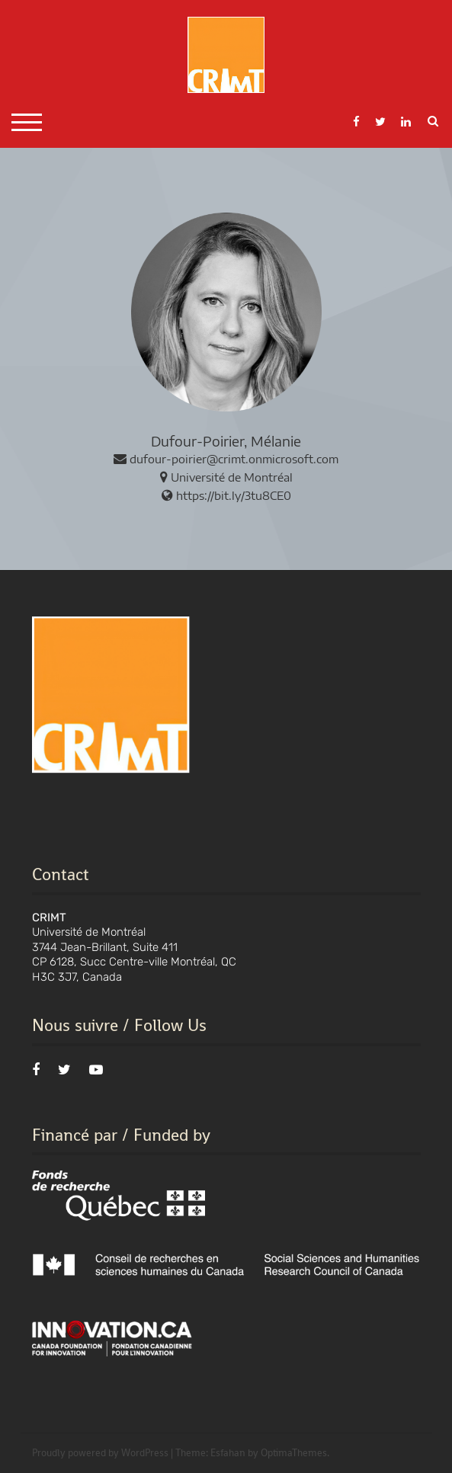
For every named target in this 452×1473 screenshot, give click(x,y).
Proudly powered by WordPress (100, 1452)
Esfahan (227, 1452)
